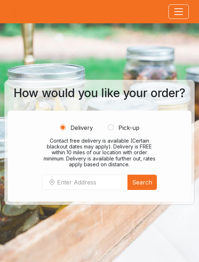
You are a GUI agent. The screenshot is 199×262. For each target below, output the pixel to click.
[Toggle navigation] (178, 11)
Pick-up (123, 127)
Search (142, 182)
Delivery (76, 127)
